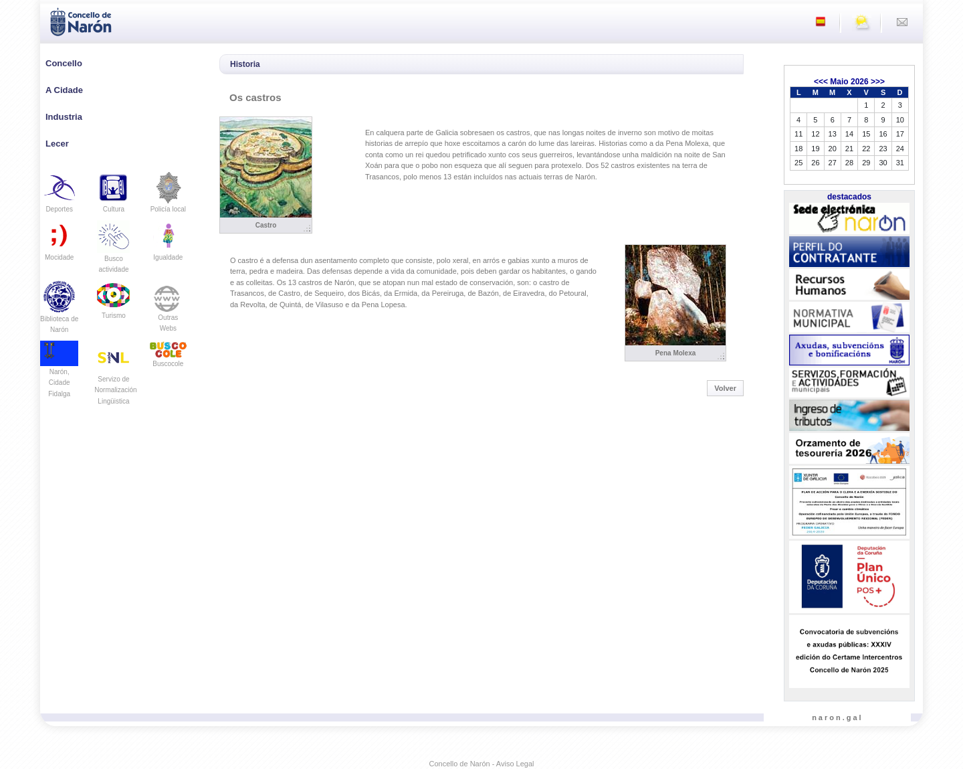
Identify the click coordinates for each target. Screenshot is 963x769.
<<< (821, 81)
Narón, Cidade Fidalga (59, 373)
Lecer (57, 144)
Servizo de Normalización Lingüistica (115, 379)
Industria (63, 117)
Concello (63, 63)
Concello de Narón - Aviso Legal (481, 764)
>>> (878, 81)
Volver (725, 388)
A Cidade (64, 90)
